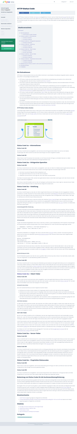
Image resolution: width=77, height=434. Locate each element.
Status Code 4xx (24, 277)
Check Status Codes (25, 418)
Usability (31, 331)
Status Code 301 (48, 90)
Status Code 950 (60, 105)
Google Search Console (59, 335)
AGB (43, 431)
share (23, 12)
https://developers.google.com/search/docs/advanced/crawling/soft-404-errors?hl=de (42, 407)
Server (38, 17)
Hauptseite (3, 14)
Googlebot (58, 252)
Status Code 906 (50, 105)
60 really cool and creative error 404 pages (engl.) (32, 414)
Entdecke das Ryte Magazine (6, 26)
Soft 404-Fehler (69, 395)
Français (2, 33)
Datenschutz (39, 431)
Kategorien (64, 1)
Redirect (61, 193)
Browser (65, 17)
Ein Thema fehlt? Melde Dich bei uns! (5, 20)
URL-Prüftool (24, 406)
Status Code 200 (65, 284)
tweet (34, 12)
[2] (20, 331)
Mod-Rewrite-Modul (44, 237)
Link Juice (65, 202)
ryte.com (72, 1)
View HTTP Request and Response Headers (30, 419)
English (2, 31)
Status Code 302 (53, 199)
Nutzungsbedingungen (32, 431)
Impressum (47, 431)
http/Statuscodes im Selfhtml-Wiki (28, 416)
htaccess (52, 236)
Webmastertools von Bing (24, 337)
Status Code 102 (47, 81)
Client (44, 92)
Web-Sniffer (38, 114)
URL (71, 17)
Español (2, 34)
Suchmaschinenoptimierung (27, 90)
